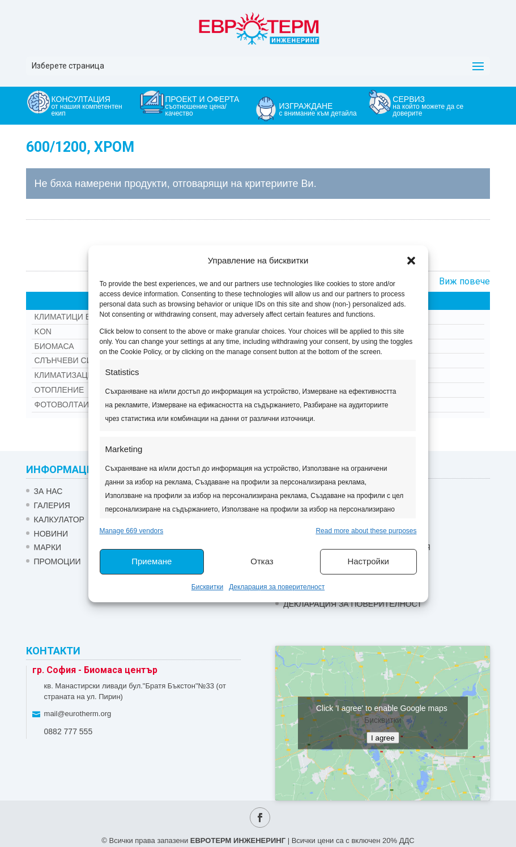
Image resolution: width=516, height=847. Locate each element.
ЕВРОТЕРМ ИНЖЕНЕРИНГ (237, 840)
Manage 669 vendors (132, 531)
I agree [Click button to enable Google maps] (383, 738)
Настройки (368, 561)
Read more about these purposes (365, 531)
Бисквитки (207, 587)
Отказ (261, 561)
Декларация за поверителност (277, 587)
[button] (411, 260)
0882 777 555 (68, 731)
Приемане (151, 561)
